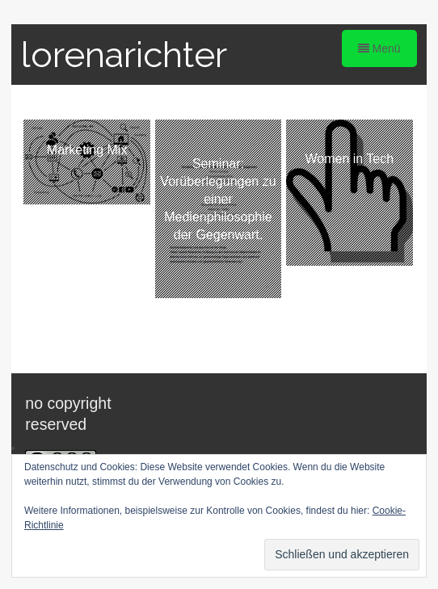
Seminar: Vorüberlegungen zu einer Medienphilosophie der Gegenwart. (218, 199)
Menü (379, 48)
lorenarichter (124, 54)
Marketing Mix (87, 150)
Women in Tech (349, 159)
